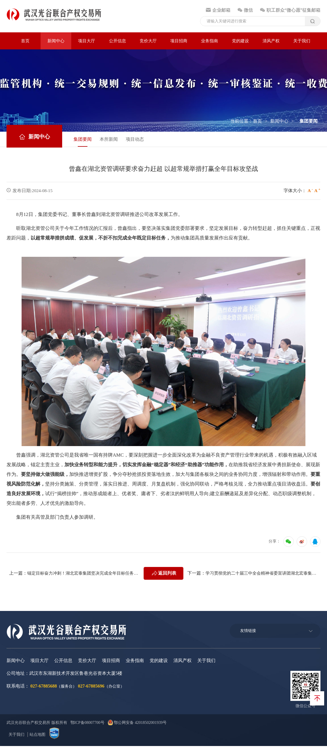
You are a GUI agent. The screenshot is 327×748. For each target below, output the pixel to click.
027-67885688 (43, 688)
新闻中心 (55, 41)
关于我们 (301, 41)
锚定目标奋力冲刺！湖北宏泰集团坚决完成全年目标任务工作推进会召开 (85, 575)
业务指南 (209, 41)
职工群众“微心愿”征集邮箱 (290, 10)
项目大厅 (86, 41)
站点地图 (37, 736)
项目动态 (141, 140)
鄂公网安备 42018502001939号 (138, 724)
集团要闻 (85, 140)
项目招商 (178, 41)
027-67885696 (91, 688)
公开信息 (117, 41)
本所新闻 (113, 140)
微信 (245, 10)
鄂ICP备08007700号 (88, 724)
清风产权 (271, 41)
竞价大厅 (148, 41)
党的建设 (240, 41)
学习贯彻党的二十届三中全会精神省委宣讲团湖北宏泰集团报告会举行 (263, 575)
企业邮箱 (218, 10)
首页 (25, 41)
